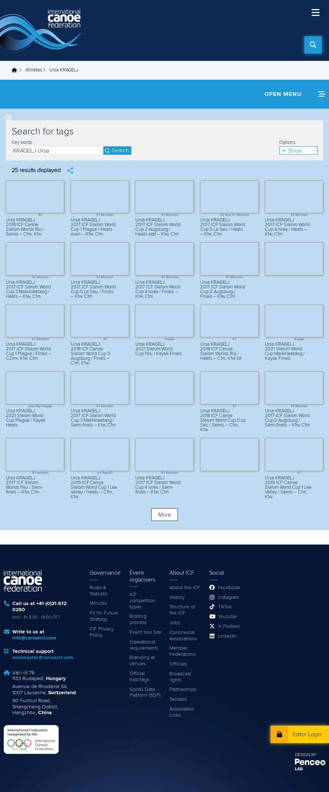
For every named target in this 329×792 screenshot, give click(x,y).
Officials (178, 664)
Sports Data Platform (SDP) (144, 692)
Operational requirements (144, 645)
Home (16, 70)
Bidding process (138, 619)
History (177, 597)
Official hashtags (139, 676)
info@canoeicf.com (34, 638)
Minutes (98, 603)
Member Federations (182, 651)
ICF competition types (142, 600)
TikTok (225, 606)
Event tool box (145, 632)
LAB (299, 769)
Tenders (178, 699)
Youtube (227, 616)
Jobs (174, 622)
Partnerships (182, 689)
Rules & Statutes (98, 590)
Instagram (228, 597)
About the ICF (184, 587)
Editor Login (307, 734)
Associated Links (181, 712)
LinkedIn (227, 636)
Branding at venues (142, 660)
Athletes (33, 70)
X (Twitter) (228, 626)
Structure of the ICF (182, 610)
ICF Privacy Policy (102, 632)
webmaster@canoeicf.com (42, 657)
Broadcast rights (180, 677)
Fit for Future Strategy (104, 616)
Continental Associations (183, 635)
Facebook (229, 587)
